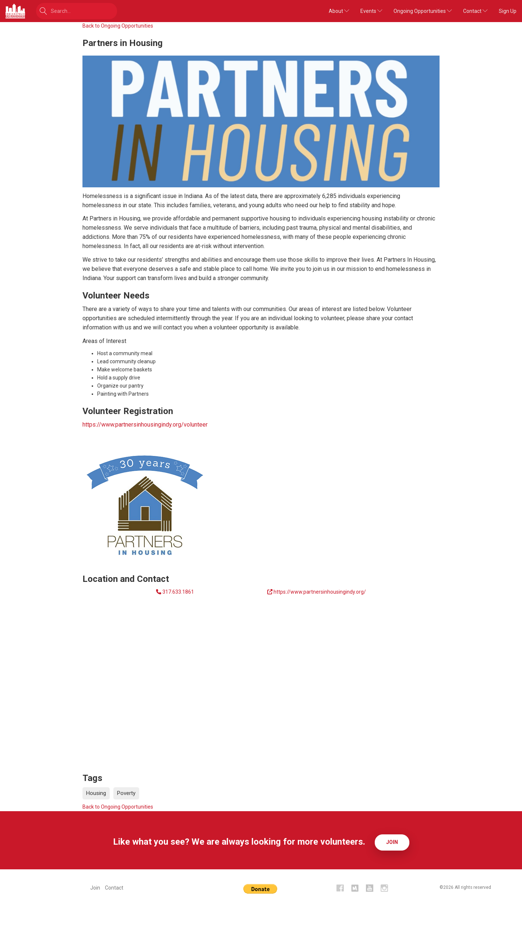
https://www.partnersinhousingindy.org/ (320, 592)
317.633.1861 (178, 592)
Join (392, 842)
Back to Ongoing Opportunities (117, 26)
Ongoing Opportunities (423, 11)
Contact (475, 11)
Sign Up (507, 11)
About (339, 11)
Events (371, 11)
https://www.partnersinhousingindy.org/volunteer (145, 424)
